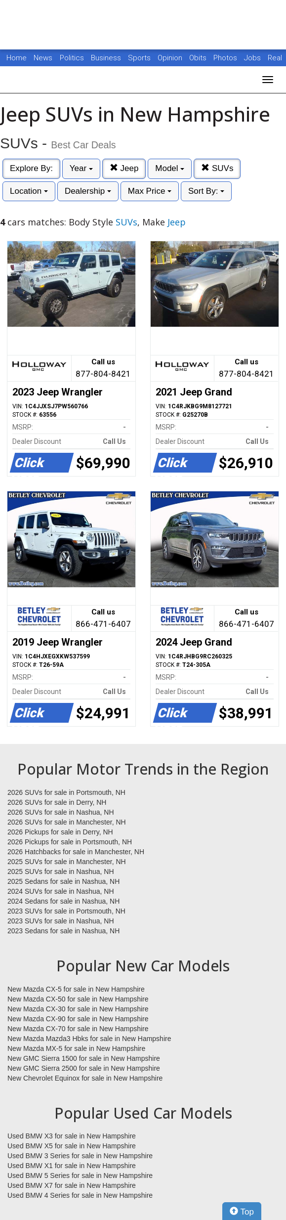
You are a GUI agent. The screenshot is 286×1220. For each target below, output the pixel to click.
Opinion (171, 57)
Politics (72, 57)
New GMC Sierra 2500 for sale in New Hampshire (83, 1068)
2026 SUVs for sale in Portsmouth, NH (66, 792)
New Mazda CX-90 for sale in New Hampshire (78, 1019)
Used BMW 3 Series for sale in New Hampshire (80, 1156)
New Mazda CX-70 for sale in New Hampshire (78, 1029)
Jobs (253, 57)
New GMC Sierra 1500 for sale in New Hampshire (83, 1058)
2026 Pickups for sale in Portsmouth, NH (69, 842)
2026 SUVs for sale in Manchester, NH (66, 822)
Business (107, 57)
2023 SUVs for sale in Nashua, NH (60, 921)
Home (16, 57)
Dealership (88, 191)
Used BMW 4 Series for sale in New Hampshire (80, 1195)
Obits (198, 57)
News (43, 57)
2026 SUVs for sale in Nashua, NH (60, 812)
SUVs (217, 168)
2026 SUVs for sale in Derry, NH (56, 802)
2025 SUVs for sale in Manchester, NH (66, 862)
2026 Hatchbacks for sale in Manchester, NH (75, 852)
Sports (140, 57)
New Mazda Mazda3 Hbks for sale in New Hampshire (89, 1039)
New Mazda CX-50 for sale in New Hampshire (78, 999)
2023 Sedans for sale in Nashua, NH (63, 931)
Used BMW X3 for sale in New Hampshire (71, 1136)
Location (29, 191)
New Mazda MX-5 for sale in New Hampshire (76, 1048)
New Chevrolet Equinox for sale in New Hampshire (85, 1078)
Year (81, 168)
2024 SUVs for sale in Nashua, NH (60, 891)
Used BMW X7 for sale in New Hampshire (71, 1185)
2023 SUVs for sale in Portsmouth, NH (66, 911)
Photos (226, 57)
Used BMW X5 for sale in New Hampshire (71, 1146)
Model (169, 168)
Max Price (149, 191)
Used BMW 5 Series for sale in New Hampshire (80, 1175)
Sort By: (206, 191)
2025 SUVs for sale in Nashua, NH (60, 871)
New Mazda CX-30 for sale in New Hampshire (78, 1009)
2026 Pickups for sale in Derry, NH (60, 832)
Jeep (124, 168)
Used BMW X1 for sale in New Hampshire (71, 1166)
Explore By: (31, 168)
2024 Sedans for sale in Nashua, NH (63, 901)
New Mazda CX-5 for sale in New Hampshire (76, 989)
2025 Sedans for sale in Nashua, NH (63, 881)
